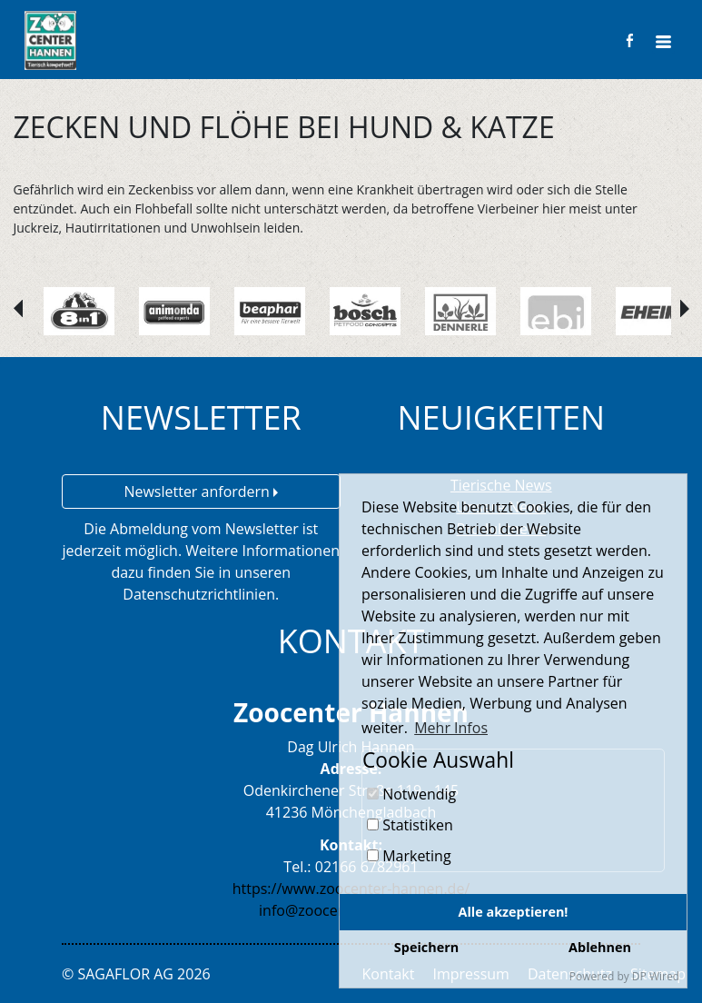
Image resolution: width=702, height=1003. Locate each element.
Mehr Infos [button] (451, 728)
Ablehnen (600, 947)
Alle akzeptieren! (514, 911)
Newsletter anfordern (201, 492)
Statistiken (410, 825)
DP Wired (655, 976)
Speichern (426, 947)
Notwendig (411, 794)
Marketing (409, 856)
